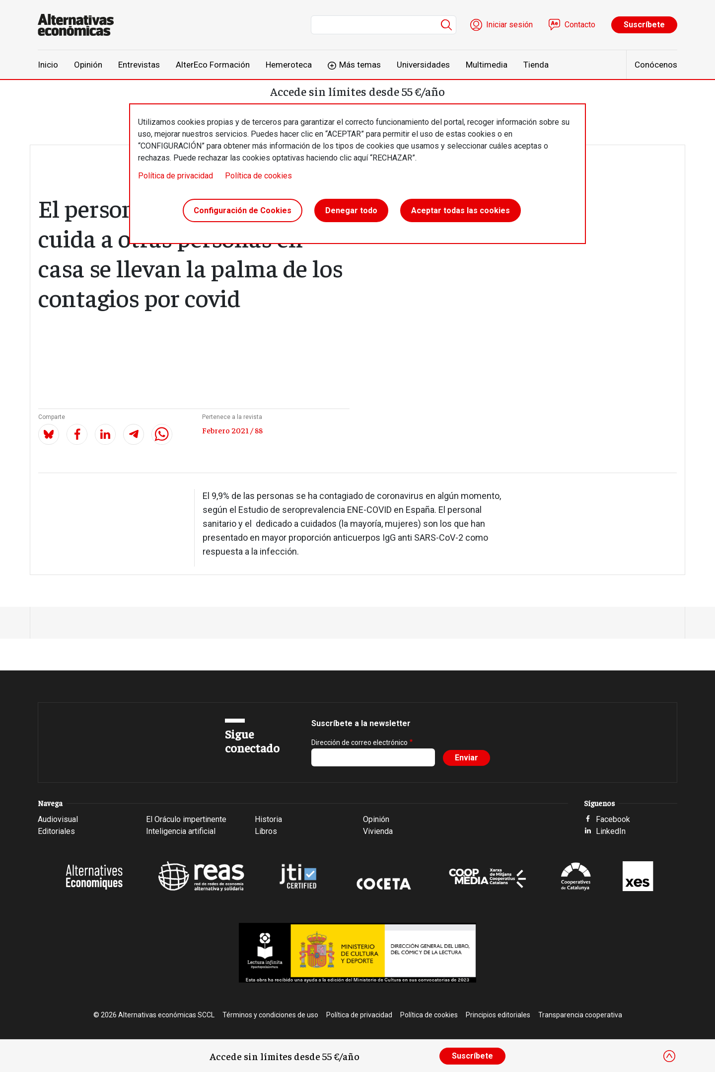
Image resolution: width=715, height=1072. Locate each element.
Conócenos (656, 65)
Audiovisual (58, 819)
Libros (266, 831)
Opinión (88, 65)
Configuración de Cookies (242, 210)
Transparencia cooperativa (580, 1015)
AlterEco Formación (213, 65)
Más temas (360, 65)
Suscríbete (644, 24)
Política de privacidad (175, 175)
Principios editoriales (498, 1015)
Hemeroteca (289, 65)
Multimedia (486, 65)
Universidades (423, 65)
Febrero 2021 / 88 (232, 430)
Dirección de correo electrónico (359, 742)
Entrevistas (139, 65)
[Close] (669, 1056)
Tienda (536, 65)
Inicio (48, 65)
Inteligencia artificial (180, 831)
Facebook (613, 819)
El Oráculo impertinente (186, 819)
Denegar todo (351, 210)
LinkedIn (611, 831)
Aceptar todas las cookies (460, 210)
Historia (268, 819)
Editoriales (56, 831)
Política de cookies (258, 175)
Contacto (580, 24)
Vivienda (378, 831)
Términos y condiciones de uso (270, 1015)
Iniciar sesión (509, 24)
